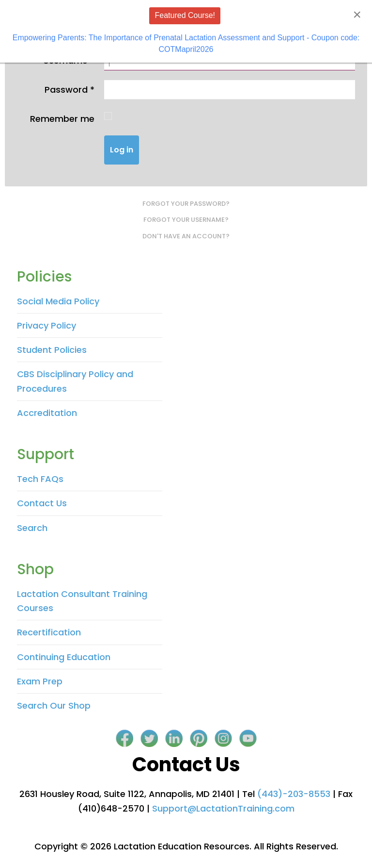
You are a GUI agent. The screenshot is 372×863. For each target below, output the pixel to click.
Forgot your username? (186, 219)
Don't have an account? (186, 236)
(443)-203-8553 (293, 794)
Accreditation (47, 413)
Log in (121, 149)
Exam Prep (39, 681)
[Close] (357, 14)
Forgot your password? (186, 203)
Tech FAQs (40, 479)
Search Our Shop (54, 705)
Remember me (62, 119)
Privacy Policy (46, 325)
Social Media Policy (58, 301)
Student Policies (52, 350)
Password (69, 89)
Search (32, 528)
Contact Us (42, 503)
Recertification (49, 632)
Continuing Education (63, 657)
